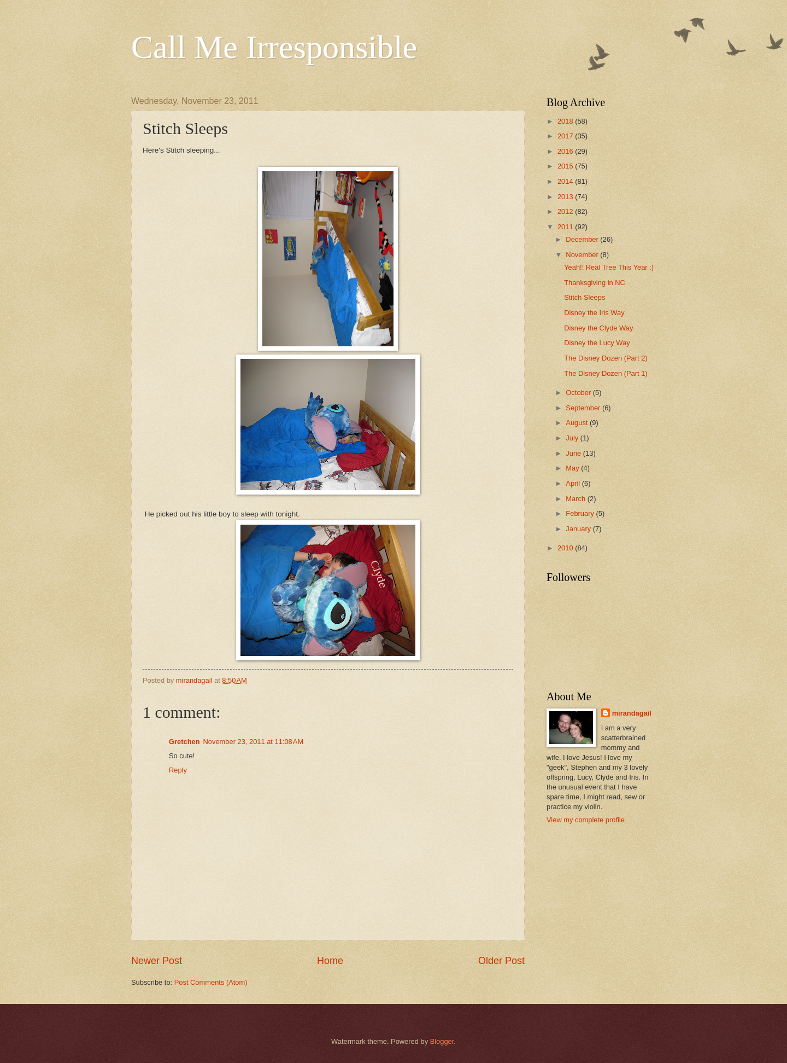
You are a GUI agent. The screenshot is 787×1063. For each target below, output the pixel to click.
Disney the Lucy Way (597, 343)
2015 (566, 166)
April (574, 483)
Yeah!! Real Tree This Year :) (609, 267)
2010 (566, 548)
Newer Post (156, 960)
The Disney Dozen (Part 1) (605, 373)
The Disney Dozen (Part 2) (605, 358)
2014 (566, 181)
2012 (566, 211)
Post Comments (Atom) (211, 982)
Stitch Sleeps (584, 297)
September (584, 408)
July (573, 438)
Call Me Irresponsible (274, 47)
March (576, 499)
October (579, 392)
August (578, 423)
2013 (566, 197)
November (583, 255)
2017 (566, 136)
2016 (566, 151)
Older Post (501, 960)
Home (330, 960)
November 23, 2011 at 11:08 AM (253, 741)
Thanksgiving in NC (594, 282)
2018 (566, 121)
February (581, 513)
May (573, 468)
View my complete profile (586, 820)
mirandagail (631, 713)
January (579, 529)
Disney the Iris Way (594, 313)
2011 (566, 227)
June (574, 453)
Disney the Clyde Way (598, 328)
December (583, 239)
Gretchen (184, 741)
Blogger (442, 1041)
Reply (178, 770)
